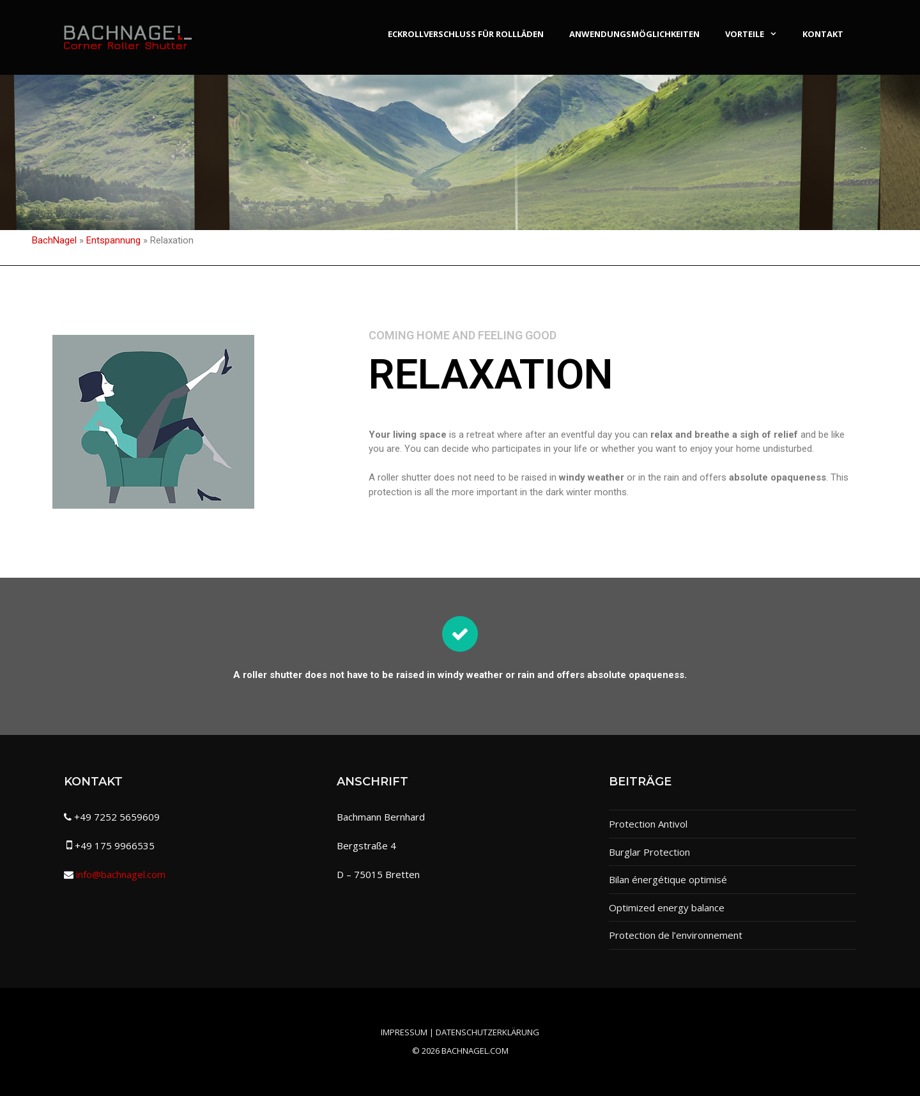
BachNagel (54, 240)
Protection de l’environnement (675, 935)
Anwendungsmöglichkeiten (634, 34)
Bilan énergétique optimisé (668, 879)
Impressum (404, 1032)
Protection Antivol (648, 823)
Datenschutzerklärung (487, 1032)
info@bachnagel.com (120, 874)
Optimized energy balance (666, 907)
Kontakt (822, 34)
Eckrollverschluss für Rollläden (466, 34)
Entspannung (113, 240)
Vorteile (757, 34)
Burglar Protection (649, 851)
